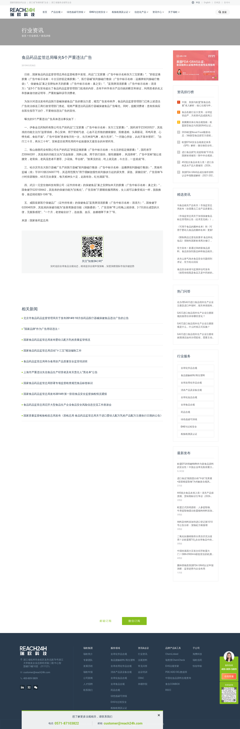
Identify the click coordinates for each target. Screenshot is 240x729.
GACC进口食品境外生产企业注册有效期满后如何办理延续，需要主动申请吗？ (195, 336)
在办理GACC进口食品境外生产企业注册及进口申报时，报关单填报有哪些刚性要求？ (195, 304)
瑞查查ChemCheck (175, 660)
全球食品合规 (188, 404)
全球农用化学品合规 (191, 382)
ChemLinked (171, 654)
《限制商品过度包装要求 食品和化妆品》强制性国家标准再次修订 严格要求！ (195, 239)
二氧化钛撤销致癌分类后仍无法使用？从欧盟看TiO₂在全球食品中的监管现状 (194, 538)
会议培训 (142, 672)
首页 (44, 12)
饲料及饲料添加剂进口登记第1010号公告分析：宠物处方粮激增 (195, 523)
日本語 (217, 2)
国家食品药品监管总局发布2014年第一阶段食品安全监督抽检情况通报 (65, 394)
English (207, 2)
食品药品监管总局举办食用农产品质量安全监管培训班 (56, 361)
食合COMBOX (172, 684)
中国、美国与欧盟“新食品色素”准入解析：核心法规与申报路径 (197, 104)
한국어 (227, 2)
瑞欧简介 (88, 654)
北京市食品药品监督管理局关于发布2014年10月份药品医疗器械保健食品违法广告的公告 (76, 318)
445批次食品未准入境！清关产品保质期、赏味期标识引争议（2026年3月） (195, 495)
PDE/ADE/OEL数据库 (176, 672)
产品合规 (57, 12)
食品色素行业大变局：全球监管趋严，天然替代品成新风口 (197, 114)
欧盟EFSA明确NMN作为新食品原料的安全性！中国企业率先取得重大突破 (195, 465)
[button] (213, 77)
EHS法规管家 (172, 666)
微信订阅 (134, 620)
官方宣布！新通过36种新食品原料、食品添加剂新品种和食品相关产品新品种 (194, 250)
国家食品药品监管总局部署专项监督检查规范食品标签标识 (58, 383)
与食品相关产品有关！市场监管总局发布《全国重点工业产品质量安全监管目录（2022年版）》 (194, 207)
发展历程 (88, 666)
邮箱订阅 (106, 620)
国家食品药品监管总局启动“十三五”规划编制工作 (53, 350)
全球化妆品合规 (189, 397)
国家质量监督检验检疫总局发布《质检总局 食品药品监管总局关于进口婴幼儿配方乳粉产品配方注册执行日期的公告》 (93, 415)
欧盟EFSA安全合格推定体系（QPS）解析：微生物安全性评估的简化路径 (197, 144)
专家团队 (88, 660)
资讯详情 (45, 35)
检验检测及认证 (121, 12)
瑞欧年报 (88, 672)
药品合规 (185, 412)
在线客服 (229, 676)
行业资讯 (33, 35)
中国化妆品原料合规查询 (178, 678)
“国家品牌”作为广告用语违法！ (42, 328)
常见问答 (142, 666)
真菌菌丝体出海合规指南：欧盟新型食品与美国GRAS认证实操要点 (198, 124)
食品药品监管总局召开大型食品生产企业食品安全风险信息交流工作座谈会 (68, 404)
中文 (198, 2)
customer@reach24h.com (123, 723)
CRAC (141, 678)
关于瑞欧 (174, 12)
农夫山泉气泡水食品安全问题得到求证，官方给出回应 (194, 260)
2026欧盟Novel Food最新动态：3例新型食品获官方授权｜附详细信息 (198, 134)
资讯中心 (158, 12)
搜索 (222, 12)
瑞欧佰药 (197, 660)
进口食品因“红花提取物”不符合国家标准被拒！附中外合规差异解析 (198, 154)
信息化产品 (141, 12)
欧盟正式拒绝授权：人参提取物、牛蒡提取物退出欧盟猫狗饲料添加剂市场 (194, 509)
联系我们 (88, 690)
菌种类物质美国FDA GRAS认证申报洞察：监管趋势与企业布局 (195, 567)
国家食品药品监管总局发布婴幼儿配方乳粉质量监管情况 (57, 339)
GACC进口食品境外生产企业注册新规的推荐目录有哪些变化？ (195, 315)
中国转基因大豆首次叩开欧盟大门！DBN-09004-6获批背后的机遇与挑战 (194, 553)
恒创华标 (197, 666)
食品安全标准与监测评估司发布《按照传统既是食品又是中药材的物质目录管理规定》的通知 (194, 271)
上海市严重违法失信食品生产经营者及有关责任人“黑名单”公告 (61, 372)
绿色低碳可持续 (76, 12)
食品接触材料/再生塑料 (193, 375)
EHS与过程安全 (99, 12)
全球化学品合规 (189, 368)
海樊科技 (197, 654)
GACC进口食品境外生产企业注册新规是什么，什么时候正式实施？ (195, 325)
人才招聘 (88, 684)
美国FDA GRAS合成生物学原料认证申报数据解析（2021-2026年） (198, 174)
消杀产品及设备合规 (191, 390)
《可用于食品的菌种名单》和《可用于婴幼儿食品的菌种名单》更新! (195, 228)
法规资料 (142, 660)
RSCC (168, 690)
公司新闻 (88, 678)
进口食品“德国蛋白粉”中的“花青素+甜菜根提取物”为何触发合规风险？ (194, 480)
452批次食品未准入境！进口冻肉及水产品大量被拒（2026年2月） (198, 164)
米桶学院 (142, 684)
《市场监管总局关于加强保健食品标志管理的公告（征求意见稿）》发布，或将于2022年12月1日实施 (194, 218)
